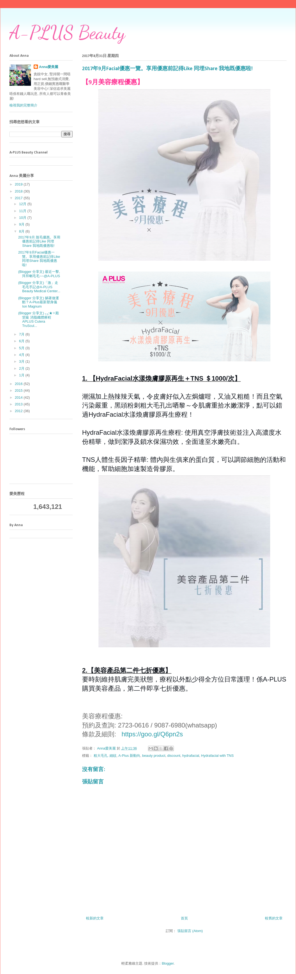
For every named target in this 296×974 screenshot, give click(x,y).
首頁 (184, 918)
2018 (19, 191)
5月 (22, 348)
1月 (22, 375)
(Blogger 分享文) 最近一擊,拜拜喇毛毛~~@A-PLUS (39, 274)
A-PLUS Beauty (67, 32)
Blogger (168, 963)
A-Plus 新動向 (129, 756)
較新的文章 (95, 918)
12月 (23, 204)
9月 (22, 224)
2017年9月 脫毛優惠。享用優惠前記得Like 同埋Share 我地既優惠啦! (39, 241)
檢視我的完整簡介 (23, 105)
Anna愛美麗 (48, 67)
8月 (22, 231)
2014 (19, 397)
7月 (22, 334)
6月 (22, 341)
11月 (23, 211)
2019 (19, 184)
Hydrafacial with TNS (217, 756)
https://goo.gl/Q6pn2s (152, 734)
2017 (19, 198)
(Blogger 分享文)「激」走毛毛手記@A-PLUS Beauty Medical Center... (39, 287)
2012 (19, 411)
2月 (22, 368)
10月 (23, 218)
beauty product (153, 756)
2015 (19, 390)
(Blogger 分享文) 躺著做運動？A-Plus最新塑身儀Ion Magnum (38, 302)
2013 (19, 404)
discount (173, 756)
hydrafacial (190, 756)
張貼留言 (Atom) (190, 931)
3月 (22, 361)
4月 (22, 355)
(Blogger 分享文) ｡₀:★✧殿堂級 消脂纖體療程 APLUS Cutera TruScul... (38, 319)
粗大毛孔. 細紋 (105, 756)
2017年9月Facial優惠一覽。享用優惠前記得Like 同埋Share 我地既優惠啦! (39, 258)
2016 (19, 384)
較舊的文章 (274, 918)
